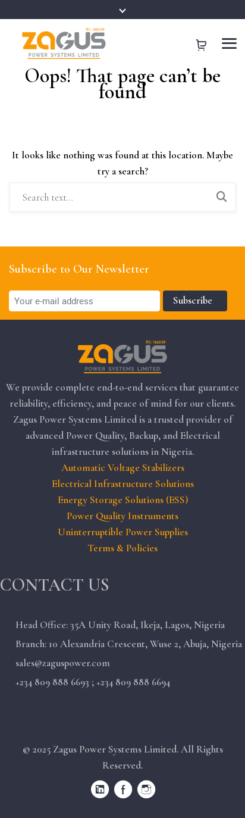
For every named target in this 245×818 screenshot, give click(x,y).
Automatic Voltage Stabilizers (122, 467)
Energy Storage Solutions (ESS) (123, 500)
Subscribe (195, 300)
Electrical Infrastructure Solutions (123, 483)
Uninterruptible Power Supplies (123, 532)
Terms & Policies (122, 548)
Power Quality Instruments (122, 516)
